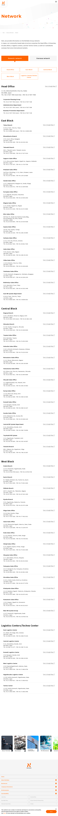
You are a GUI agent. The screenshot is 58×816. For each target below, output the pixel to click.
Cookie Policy (14, 796)
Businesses (29, 783)
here (5, 813)
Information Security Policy (14, 803)
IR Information (29, 790)
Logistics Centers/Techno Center (29, 105)
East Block (29, 98)
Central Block (47, 98)
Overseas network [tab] (43, 58)
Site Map (43, 803)
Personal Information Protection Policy (43, 800)
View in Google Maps (51, 115)
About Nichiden (29, 780)
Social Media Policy (14, 800)
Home (29, 776)
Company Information (29, 786)
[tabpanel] (29, 392)
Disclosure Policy (43, 796)
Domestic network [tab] (15, 58)
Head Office (10, 98)
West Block (10, 105)
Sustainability (29, 793)
